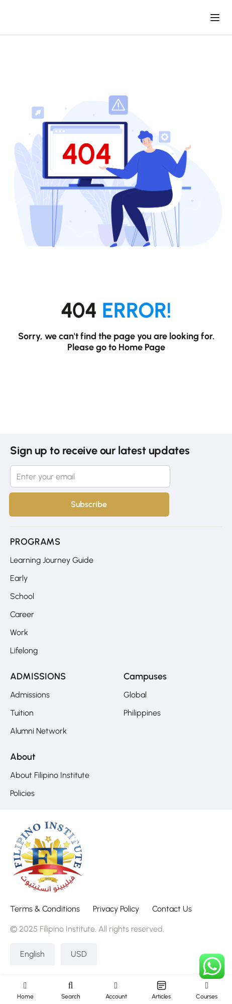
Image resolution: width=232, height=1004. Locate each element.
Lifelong (24, 650)
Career (22, 614)
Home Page (142, 347)
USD (79, 954)
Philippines (142, 713)
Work (19, 632)
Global (135, 694)
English (32, 954)
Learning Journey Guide (51, 560)
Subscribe (87, 504)
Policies (22, 793)
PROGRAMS (35, 541)
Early (19, 578)
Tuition (22, 713)
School (22, 596)
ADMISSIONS (38, 676)
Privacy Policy (116, 909)
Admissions (30, 694)
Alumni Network (38, 731)
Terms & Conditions (45, 909)
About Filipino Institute (49, 775)
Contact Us (172, 909)
